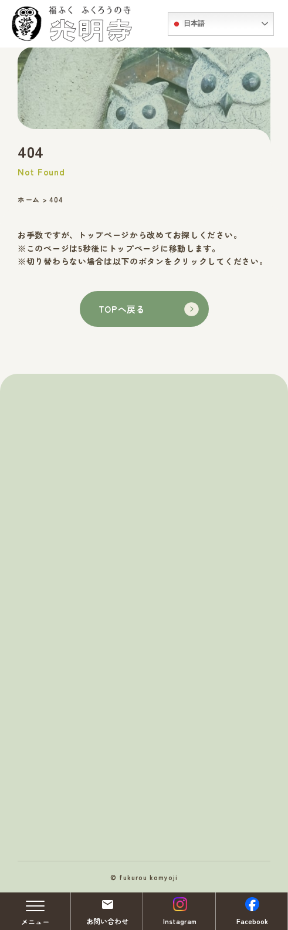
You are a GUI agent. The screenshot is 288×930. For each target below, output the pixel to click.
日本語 (188, 24)
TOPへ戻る (149, 309)
